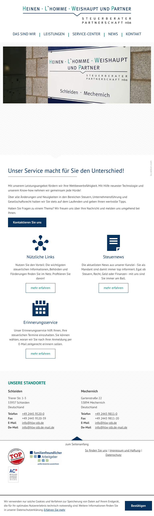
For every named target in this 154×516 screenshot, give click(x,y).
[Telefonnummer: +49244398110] (106, 414)
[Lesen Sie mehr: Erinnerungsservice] (40, 353)
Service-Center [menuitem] (86, 34)
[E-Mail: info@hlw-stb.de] (33, 423)
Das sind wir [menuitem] (24, 34)
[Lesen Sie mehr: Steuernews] (113, 288)
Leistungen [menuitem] (54, 34)
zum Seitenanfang (76, 444)
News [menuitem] (113, 34)
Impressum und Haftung (124, 450)
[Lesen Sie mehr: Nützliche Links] (40, 288)
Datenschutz (113, 455)
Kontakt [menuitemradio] (133, 34)
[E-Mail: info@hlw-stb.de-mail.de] (38, 427)
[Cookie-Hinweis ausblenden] (138, 506)
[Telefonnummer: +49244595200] (33, 414)
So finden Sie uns (96, 450)
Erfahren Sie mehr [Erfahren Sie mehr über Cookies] (54, 510)
